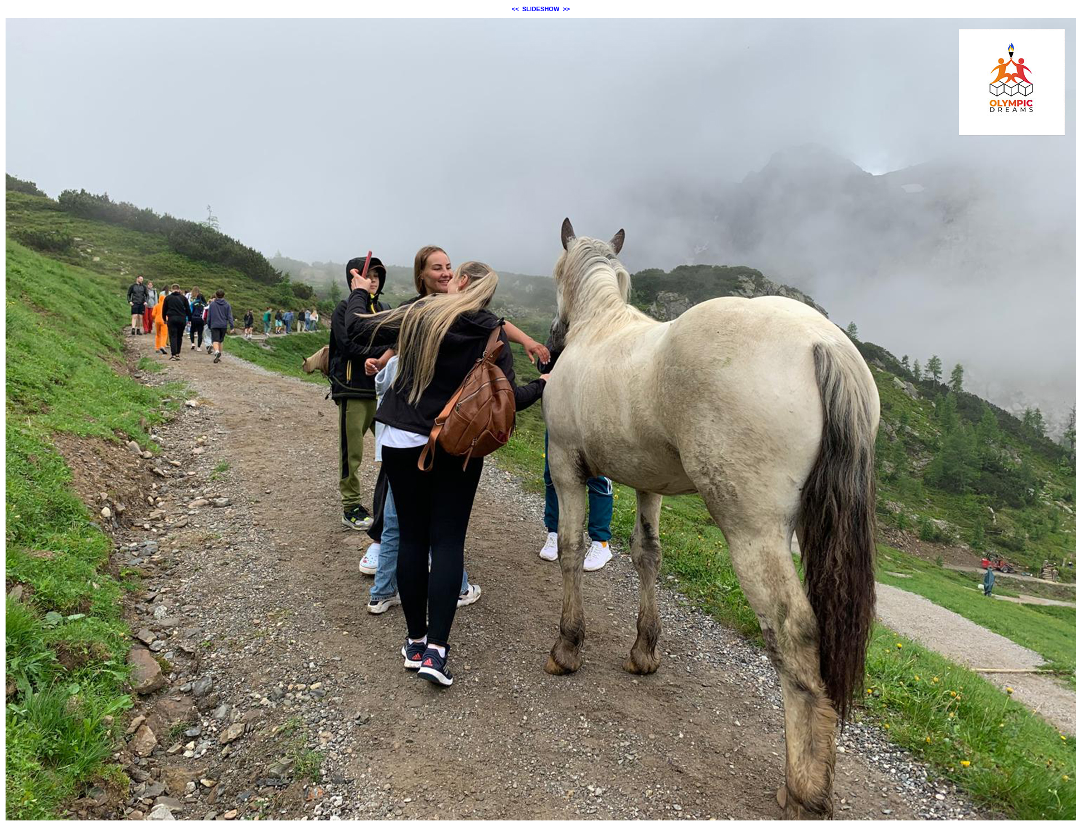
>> (566, 9)
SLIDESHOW (541, 9)
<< (515, 9)
